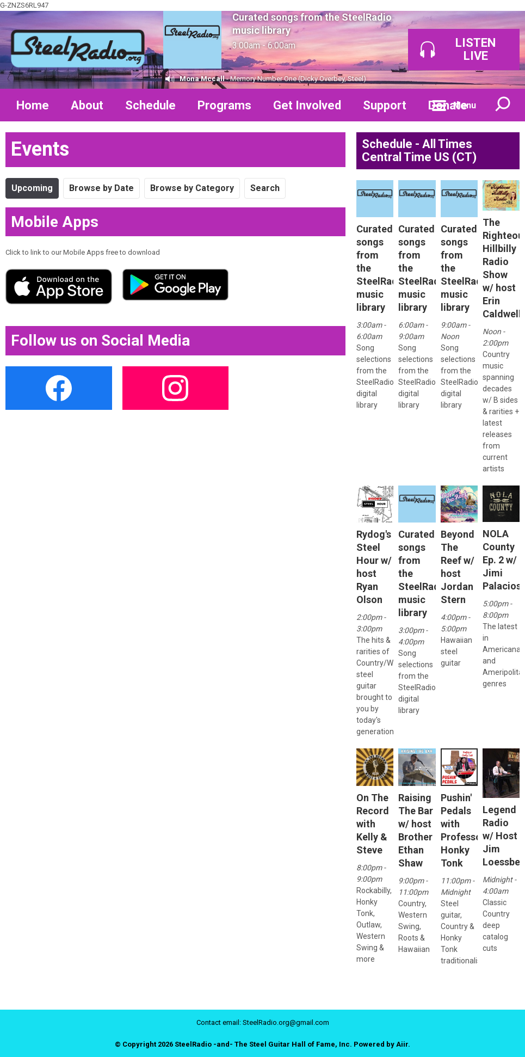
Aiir (402, 1044)
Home (32, 105)
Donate (447, 105)
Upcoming (32, 188)
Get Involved (307, 105)
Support (384, 105)
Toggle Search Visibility (503, 105)
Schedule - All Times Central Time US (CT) (419, 150)
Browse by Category (192, 188)
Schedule (150, 105)
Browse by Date (101, 188)
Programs (224, 105)
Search (265, 188)
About (87, 105)
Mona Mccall (202, 79)
